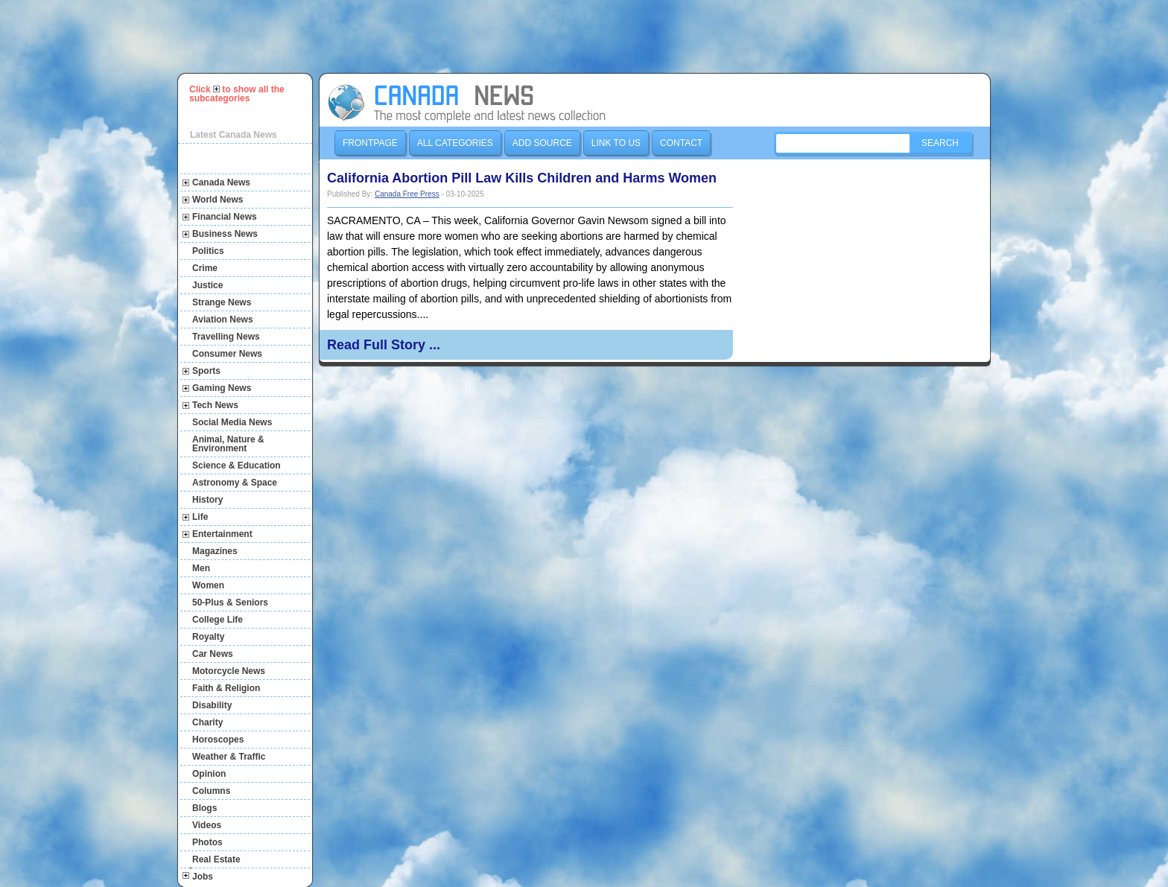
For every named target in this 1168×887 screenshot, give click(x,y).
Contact (681, 143)
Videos (206, 825)
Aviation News (222, 319)
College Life (217, 619)
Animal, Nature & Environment (228, 444)
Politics (208, 251)
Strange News (221, 302)
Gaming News (221, 388)
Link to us (616, 143)
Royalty (208, 637)
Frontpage (370, 143)
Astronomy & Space (234, 482)
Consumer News (227, 354)
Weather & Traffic (228, 756)
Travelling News (226, 336)
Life (200, 517)
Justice (207, 285)
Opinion (209, 774)
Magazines (215, 551)
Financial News (224, 217)
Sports (206, 371)
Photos (207, 842)
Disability (212, 705)
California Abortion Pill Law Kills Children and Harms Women (522, 178)
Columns (211, 791)
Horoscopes (218, 739)
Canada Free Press (407, 194)
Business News (225, 234)
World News (217, 199)
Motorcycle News (228, 671)
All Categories (455, 143)
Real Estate (216, 859)
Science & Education (236, 465)
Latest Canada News (233, 135)
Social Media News (232, 422)
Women (208, 585)
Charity (207, 722)
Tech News (215, 405)
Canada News (221, 182)
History (207, 500)
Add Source (542, 143)
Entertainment (222, 534)
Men (201, 568)
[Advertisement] (591, 36)
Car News (212, 654)
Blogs (204, 808)
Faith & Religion (226, 688)
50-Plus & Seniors (230, 602)
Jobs (202, 876)
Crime (205, 268)
